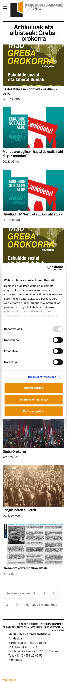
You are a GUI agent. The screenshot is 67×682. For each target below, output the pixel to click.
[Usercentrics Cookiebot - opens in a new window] (48, 267)
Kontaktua (58, 630)
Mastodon (9, 679)
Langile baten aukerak (19, 510)
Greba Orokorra (14, 452)
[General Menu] (6, 9)
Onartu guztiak (33, 387)
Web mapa (36, 627)
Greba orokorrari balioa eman (25, 568)
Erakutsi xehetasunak (42, 376)
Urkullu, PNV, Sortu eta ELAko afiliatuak (32, 214)
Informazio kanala (51, 624)
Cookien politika (28, 624)
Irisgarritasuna (53, 627)
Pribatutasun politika (16, 627)
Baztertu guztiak (33, 411)
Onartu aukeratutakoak (33, 399)
